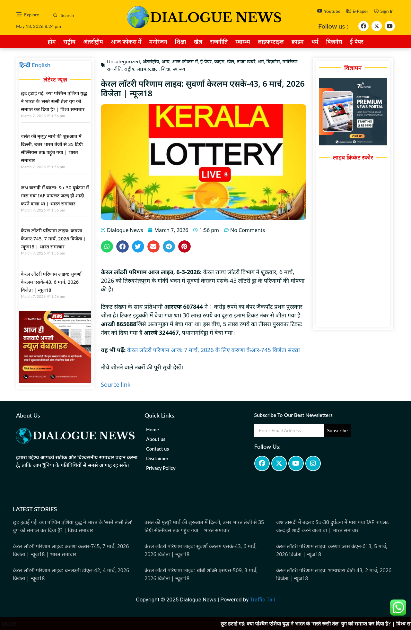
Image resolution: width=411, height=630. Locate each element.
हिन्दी (25, 65)
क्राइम (298, 41)
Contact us (157, 449)
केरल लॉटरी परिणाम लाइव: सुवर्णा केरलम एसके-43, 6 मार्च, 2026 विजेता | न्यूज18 (51, 282)
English (41, 65)
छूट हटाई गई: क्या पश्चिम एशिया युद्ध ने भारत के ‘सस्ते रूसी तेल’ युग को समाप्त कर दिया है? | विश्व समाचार (54, 101)
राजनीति (219, 41)
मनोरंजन (158, 41)
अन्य (166, 61)
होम (52, 41)
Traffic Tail (262, 599)
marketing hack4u (18, 483)
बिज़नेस (334, 41)
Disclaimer (157, 458)
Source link (115, 384)
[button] (55, 15)
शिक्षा (180, 41)
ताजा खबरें (246, 61)
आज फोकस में (126, 41)
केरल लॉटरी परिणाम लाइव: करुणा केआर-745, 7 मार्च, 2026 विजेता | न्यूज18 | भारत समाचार (53, 238)
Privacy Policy (161, 468)
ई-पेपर (356, 41)
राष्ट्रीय (69, 41)
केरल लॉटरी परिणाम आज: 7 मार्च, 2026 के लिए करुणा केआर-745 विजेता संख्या (213, 350)
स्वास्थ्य (242, 41)
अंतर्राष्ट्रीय (93, 41)
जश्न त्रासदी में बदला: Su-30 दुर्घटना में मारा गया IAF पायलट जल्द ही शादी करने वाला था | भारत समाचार (55, 195)
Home (152, 429)
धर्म (315, 41)
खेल (198, 41)
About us (155, 439)
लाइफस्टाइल (271, 41)
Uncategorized (123, 61)
